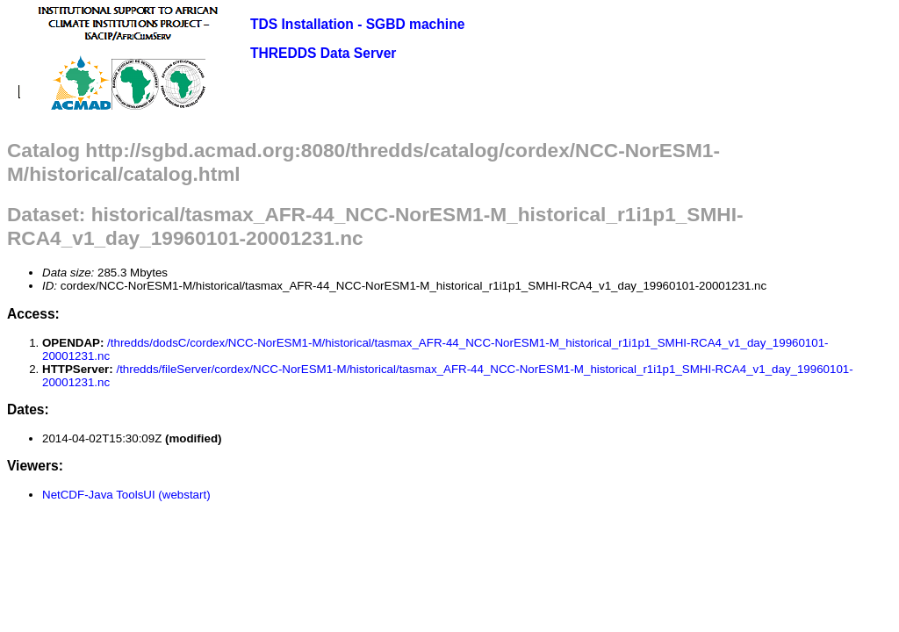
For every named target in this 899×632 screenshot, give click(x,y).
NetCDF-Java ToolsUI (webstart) (126, 494)
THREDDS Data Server (323, 53)
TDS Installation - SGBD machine (357, 24)
